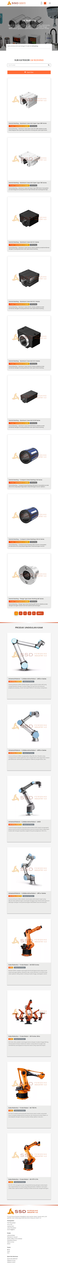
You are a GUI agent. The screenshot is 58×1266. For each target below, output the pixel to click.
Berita (8, 1249)
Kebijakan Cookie (11, 1262)
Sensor (8, 1243)
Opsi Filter (29, 72)
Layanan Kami (10, 1226)
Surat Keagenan (11, 1229)
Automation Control (12, 1240)
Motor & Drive (10, 1242)
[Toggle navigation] (50, 3)
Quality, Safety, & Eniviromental (14, 1238)
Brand (14, 46)
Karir (8, 1253)
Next (40, 613)
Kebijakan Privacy (11, 1260)
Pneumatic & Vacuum (12, 1237)
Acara (8, 1251)
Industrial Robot (11, 1235)
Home (9, 46)
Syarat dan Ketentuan (12, 1258)
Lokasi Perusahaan (11, 1228)
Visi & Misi (9, 1224)
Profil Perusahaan (11, 1223)
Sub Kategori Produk (24, 46)
